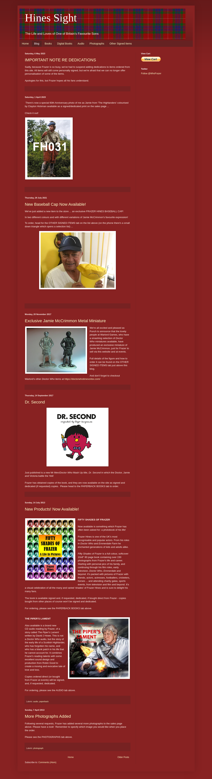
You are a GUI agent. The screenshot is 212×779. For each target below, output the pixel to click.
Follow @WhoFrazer (151, 73)
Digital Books (64, 43)
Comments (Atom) (47, 762)
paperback (44, 701)
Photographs (96, 43)
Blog (36, 43)
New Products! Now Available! (52, 509)
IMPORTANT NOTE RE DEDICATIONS (60, 60)
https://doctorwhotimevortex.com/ (82, 379)
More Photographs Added (48, 716)
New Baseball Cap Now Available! (55, 204)
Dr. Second (35, 402)
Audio (81, 43)
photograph (38, 748)
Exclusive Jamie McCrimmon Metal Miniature (65, 321)
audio (35, 701)
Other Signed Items (121, 43)
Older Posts (123, 757)
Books (48, 43)
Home (25, 43)
